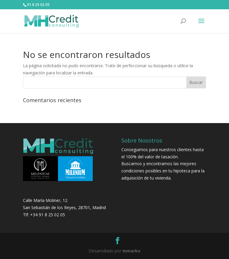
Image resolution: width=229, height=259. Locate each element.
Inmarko (131, 251)
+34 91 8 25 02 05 (47, 214)
